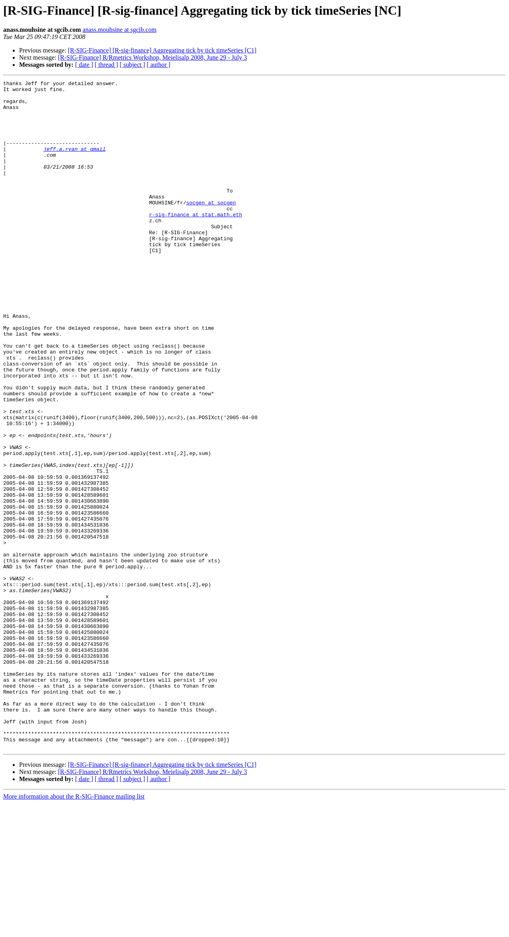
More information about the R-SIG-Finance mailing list (74, 930)
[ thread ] (106, 64)
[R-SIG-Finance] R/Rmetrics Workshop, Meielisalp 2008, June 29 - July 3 (152, 57)
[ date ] (84, 64)
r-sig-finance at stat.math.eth (195, 241)
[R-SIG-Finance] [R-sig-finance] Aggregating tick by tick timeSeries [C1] (162, 50)
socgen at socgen (211, 227)
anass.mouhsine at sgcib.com (120, 29)
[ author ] (159, 64)
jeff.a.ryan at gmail (74, 163)
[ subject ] (132, 64)
